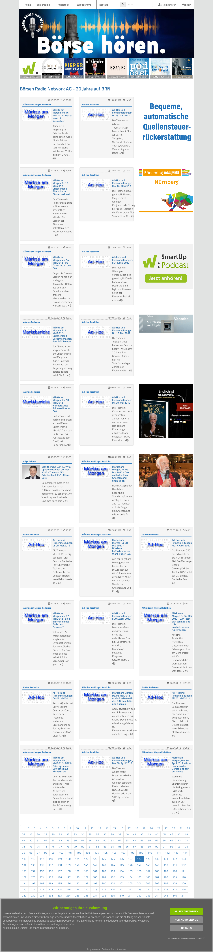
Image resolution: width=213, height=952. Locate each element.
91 (164, 846)
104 (96, 853)
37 (105, 834)
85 (119, 846)
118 (51, 859)
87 (134, 846)
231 (42, 895)
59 (97, 840)
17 (129, 828)
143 (104, 865)
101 (70, 853)
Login (186, 4)
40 (127, 834)
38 (112, 834)
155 (42, 871)
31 (60, 834)
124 (104, 859)
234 (68, 895)
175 (51, 877)
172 (24, 877)
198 (86, 883)
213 (51, 889)
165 (130, 871)
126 (121, 859)
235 (77, 895)
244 (157, 895)
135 (33, 865)
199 (95, 883)
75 (45, 846)
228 (183, 889)
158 (68, 871)
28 (38, 834)
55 (67, 840)
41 (134, 834)
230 (33, 895)
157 (59, 871)
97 (38, 853)
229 (24, 895)
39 (119, 834)
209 (183, 883)
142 (95, 865)
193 (42, 883)
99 (53, 853)
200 (104, 883)
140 (77, 865)
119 (59, 859)
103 (88, 853)
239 (113, 895)
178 (77, 877)
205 (148, 883)
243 (148, 895)
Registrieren (167, 4)
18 (136, 828)
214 (59, 889)
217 (86, 889)
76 (53, 846)
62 (119, 840)
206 (157, 883)
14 (107, 828)
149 (157, 865)
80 (82, 846)
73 (30, 846)
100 (61, 853)
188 (166, 877)
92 (171, 846)
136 (42, 865)
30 (53, 834)
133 (183, 859)
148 (148, 865)
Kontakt (104, 4)
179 (86, 877)
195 (59, 883)
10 (77, 828)
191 (24, 883)
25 (188, 828)
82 (97, 846)
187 (157, 877)
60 (105, 840)
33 (75, 834)
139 (68, 865)
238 (104, 895)
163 (113, 871)
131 (166, 859)
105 (105, 853)
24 (181, 828)
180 (95, 877)
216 (77, 889)
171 (183, 871)
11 (84, 828)
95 (23, 853)
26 (23, 834)
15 (114, 828)
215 (68, 889)
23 (173, 828)
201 (113, 883)
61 (112, 840)
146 (130, 865)
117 (42, 859)
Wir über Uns (85, 4)
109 (141, 853)
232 (51, 895)
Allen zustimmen (186, 911)
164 (121, 871)
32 (67, 834)
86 (127, 846)
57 (82, 840)
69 (171, 840)
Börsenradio (44, 4)
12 (92, 828)
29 (45, 834)
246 (175, 895)
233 (59, 895)
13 (99, 828)
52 (45, 840)
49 (23, 840)
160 (86, 871)
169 (166, 871)
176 (59, 877)
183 (121, 877)
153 (24, 871)
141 (86, 865)
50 (30, 840)
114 (185, 853)
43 (149, 834)
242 (139, 895)
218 (95, 889)
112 (167, 853)
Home (28, 4)
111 (158, 853)
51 (38, 840)
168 (157, 871)
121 (77, 859)
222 (130, 889)
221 (121, 889)
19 (144, 828)
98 (45, 853)
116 (33, 859)
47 (179, 834)
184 (130, 877)
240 (121, 895)
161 (95, 871)
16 (121, 828)
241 (130, 895)
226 (166, 889)
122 (86, 859)
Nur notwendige (186, 919)
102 (79, 853)
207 (166, 883)
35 (90, 834)
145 (121, 865)
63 (127, 840)
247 (183, 895)
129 (148, 859)
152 (183, 865)
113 (176, 853)
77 (60, 846)
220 (113, 889)
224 (148, 889)
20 (151, 828)
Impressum (93, 949)
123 (95, 859)
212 (42, 889)
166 (139, 871)
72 (23, 846)
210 (24, 889)
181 (104, 877)
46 (171, 834)
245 (166, 895)
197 (77, 883)
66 (149, 840)
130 (157, 859)
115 (24, 859)
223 (139, 889)
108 (132, 853)
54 (60, 840)
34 (82, 834)
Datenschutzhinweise (114, 949)
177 (68, 877)
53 (53, 840)
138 (59, 865)
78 (67, 846)
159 (77, 871)
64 (134, 840)
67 (156, 840)
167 (148, 871)
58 (90, 840)
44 (156, 834)
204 (139, 883)
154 (33, 871)
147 (139, 865)
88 (142, 846)
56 (75, 840)
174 (42, 877)
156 (51, 871)
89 (149, 846)
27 (30, 834)
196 (68, 883)
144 (113, 865)
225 (157, 889)
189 (175, 877)
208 (175, 883)
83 (105, 846)
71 (186, 840)
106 (114, 853)
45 (164, 834)
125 (113, 859)
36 (97, 834)
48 (186, 834)
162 (104, 871)
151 (175, 865)
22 (166, 828)
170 (175, 871)
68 (164, 840)
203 (130, 883)
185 (139, 877)
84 (112, 846)
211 (33, 889)
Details (186, 928)
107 (123, 853)
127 (130, 859)
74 (38, 846)
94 (186, 846)
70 (179, 840)
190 (183, 877)
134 (24, 865)
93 (179, 846)
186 (148, 877)
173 (33, 877)
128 (139, 859)
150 (166, 865)
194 (51, 883)
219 (104, 889)
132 (175, 859)
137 (51, 865)
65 (142, 840)
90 (156, 846)
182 (113, 877)
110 (150, 853)
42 (142, 834)
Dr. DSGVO (200, 938)
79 (75, 846)
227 (175, 889)
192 (33, 883)
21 (158, 828)
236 (86, 895)
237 (95, 895)
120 (68, 859)
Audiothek (64, 4)
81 (90, 846)
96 (30, 853)
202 (121, 883)
